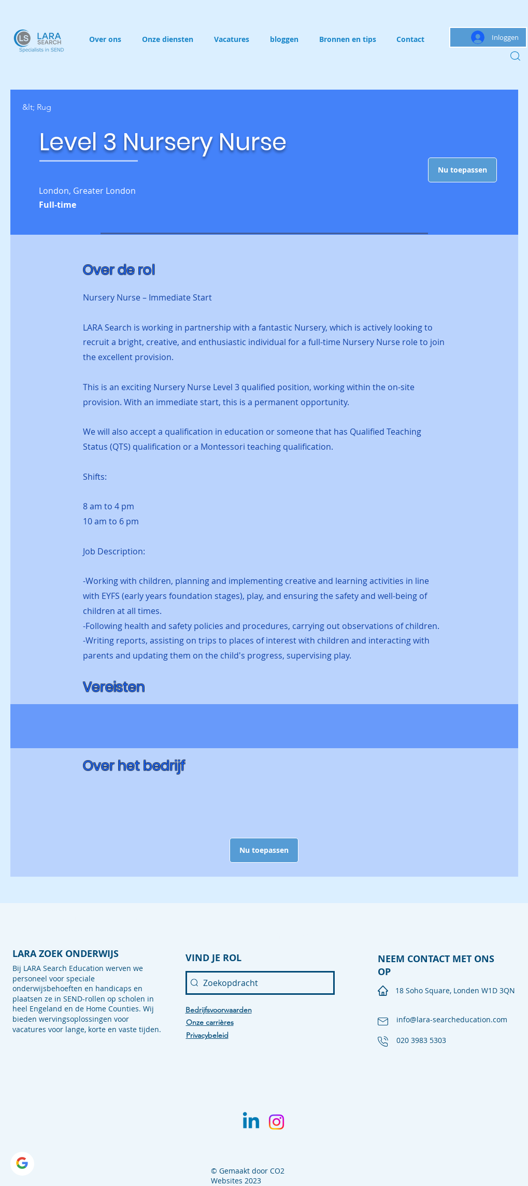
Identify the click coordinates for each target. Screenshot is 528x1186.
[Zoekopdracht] (260, 983)
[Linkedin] (251, 1122)
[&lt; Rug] (59, 108)
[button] (462, 170)
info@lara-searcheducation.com (451, 1019)
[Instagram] (276, 1122)
